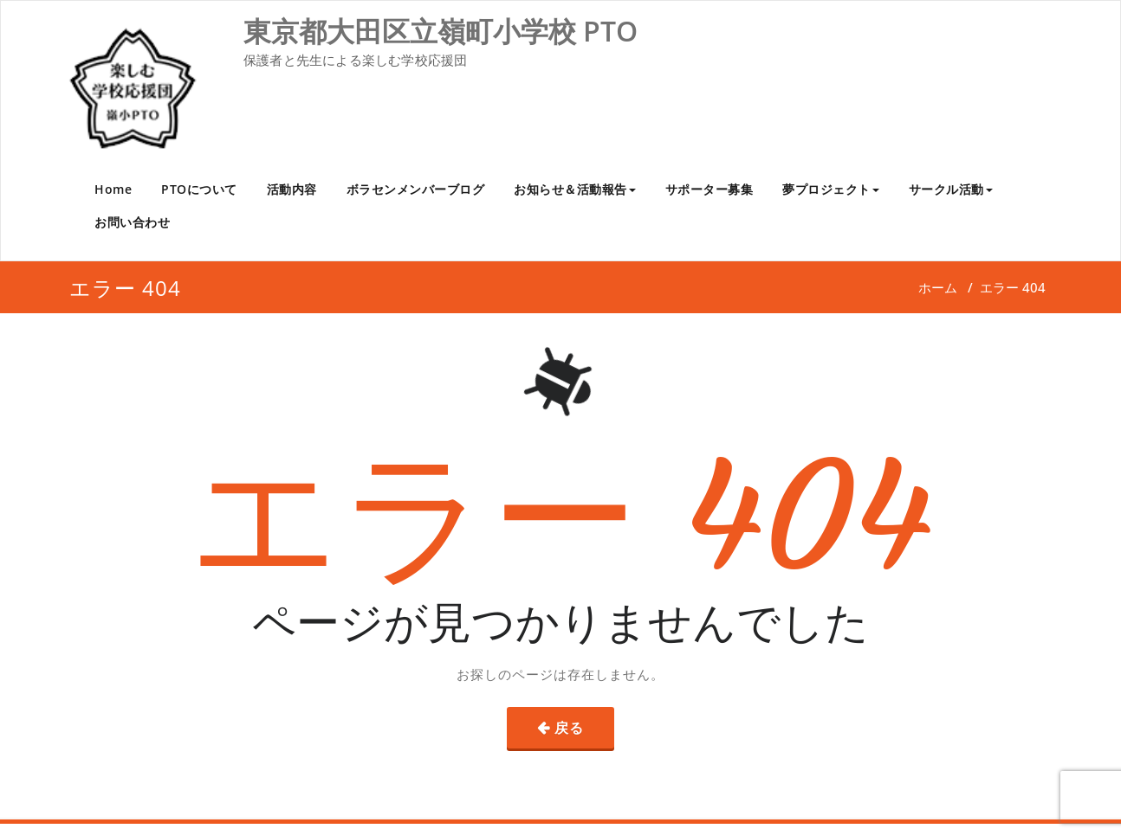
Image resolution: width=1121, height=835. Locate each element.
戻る (569, 727)
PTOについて (199, 189)
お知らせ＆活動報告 (575, 189)
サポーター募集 (709, 189)
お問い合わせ (132, 222)
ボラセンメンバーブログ (416, 189)
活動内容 (292, 189)
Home (113, 189)
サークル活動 (951, 189)
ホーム (937, 287)
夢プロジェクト (830, 189)
